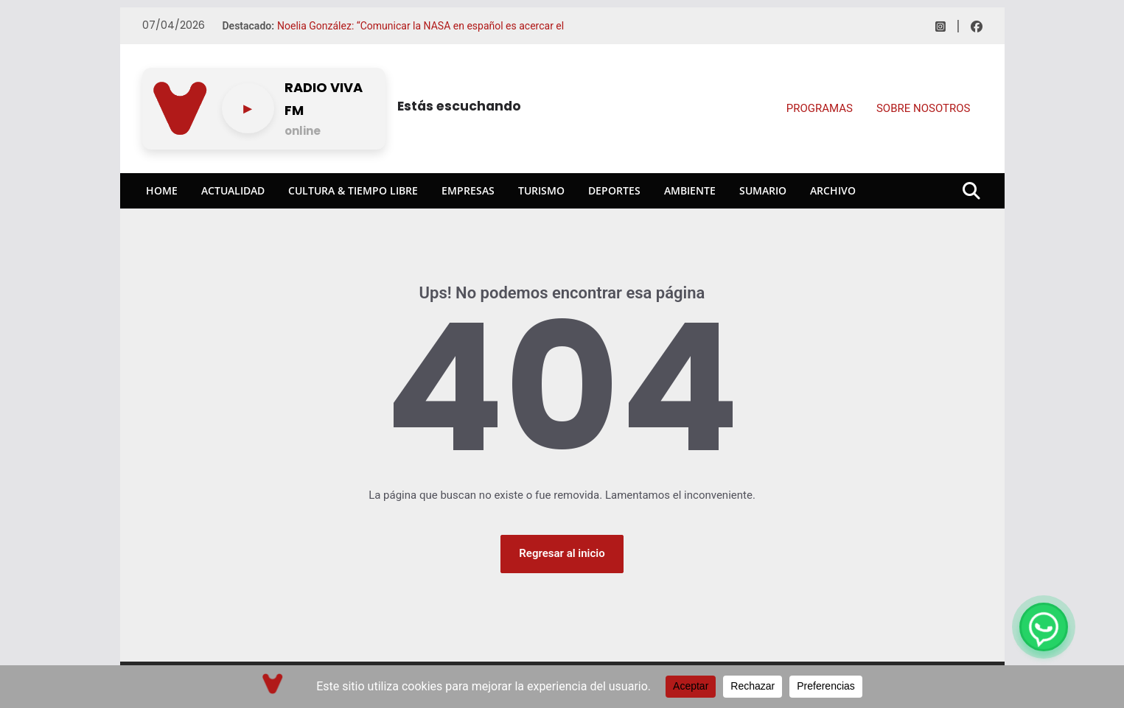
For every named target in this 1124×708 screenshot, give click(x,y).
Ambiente (690, 190)
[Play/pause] (248, 108)
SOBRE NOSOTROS (923, 108)
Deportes (614, 190)
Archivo (833, 190)
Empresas (468, 190)
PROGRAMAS (819, 108)
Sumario (762, 190)
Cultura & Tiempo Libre (353, 190)
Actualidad (233, 190)
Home (162, 190)
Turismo (541, 190)
